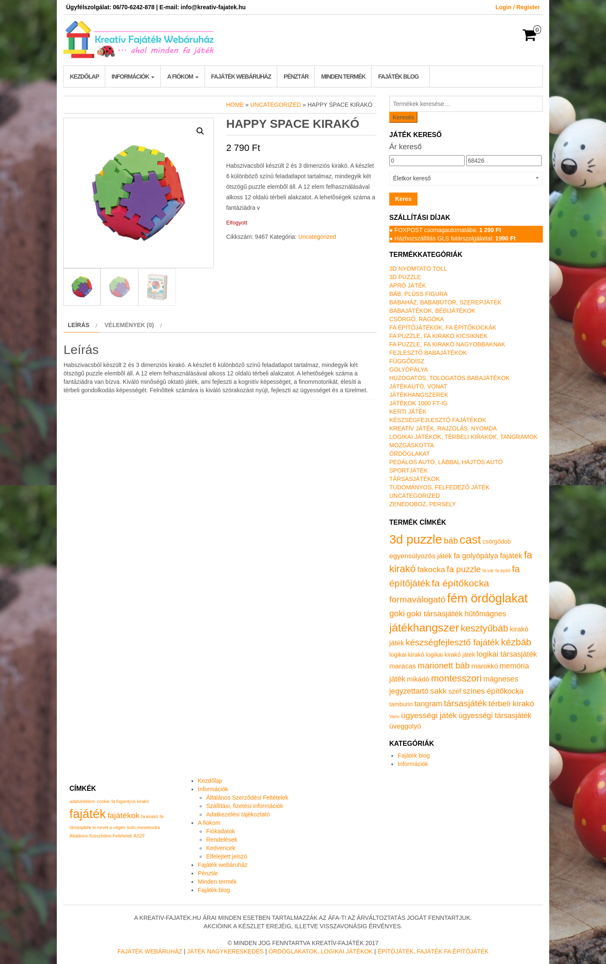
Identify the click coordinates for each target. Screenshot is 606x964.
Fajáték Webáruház (149, 951)
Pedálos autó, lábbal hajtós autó (445, 462)
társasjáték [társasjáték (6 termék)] (465, 703)
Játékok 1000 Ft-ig (418, 403)
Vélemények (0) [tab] (129, 325)
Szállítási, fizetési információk (244, 806)
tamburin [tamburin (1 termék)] (401, 704)
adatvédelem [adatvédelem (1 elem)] (82, 801)
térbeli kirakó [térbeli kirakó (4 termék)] (511, 703)
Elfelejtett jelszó (226, 856)
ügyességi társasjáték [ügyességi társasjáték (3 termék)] (495, 715)
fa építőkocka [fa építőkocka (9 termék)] (460, 583)
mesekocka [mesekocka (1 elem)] (148, 827)
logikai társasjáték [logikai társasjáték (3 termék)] (507, 654)
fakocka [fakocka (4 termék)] (431, 569)
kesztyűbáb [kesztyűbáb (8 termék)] (484, 628)
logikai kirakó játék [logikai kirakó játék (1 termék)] (450, 654)
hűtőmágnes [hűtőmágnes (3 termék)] (485, 614)
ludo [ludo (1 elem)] (131, 827)
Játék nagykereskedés (225, 951)
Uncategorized (275, 104)
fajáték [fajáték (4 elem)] (87, 814)
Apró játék (407, 285)
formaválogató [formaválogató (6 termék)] (417, 599)
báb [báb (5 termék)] (451, 540)
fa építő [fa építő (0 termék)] (502, 570)
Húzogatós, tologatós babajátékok (449, 378)
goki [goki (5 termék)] (397, 613)
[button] (200, 131)
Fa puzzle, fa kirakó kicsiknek (438, 336)
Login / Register (517, 7)
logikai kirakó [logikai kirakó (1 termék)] (406, 654)
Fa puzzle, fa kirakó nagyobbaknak (447, 344)
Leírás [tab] (78, 325)
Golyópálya (408, 369)
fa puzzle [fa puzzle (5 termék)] (464, 569)
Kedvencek (220, 848)
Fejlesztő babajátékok (428, 352)
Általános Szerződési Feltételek (247, 797)
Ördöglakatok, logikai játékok (320, 951)
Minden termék (343, 76)
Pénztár (296, 76)
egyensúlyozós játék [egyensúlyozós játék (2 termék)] (420, 556)
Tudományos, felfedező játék (439, 487)
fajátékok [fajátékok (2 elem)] (123, 815)
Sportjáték (408, 470)
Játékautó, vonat (418, 386)
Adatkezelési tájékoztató (238, 814)
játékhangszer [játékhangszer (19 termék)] (424, 627)
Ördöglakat (409, 453)
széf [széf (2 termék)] (455, 691)
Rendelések (221, 839)
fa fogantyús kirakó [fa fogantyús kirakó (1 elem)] (130, 801)
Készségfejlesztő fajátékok (437, 420)
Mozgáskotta (411, 445)
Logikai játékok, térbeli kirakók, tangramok (463, 436)
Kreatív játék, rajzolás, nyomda (443, 428)
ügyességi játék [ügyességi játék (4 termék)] (429, 715)
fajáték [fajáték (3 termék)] (511, 556)
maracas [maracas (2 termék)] (402, 666)
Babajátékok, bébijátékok (432, 310)
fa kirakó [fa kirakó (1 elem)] (149, 816)
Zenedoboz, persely (422, 504)
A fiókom (182, 76)
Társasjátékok (414, 478)
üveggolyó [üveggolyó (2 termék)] (405, 726)
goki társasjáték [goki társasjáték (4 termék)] (435, 613)
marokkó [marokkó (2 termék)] (484, 666)
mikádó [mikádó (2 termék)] (418, 679)
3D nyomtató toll (418, 268)
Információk (133, 76)
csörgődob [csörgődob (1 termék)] (497, 541)
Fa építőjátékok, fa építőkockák (442, 327)
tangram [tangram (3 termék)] (428, 704)
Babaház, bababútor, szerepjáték (445, 302)
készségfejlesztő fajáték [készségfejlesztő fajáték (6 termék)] (453, 642)
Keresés (403, 117)
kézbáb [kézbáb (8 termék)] (516, 642)
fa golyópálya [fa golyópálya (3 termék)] (476, 556)
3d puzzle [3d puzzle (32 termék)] (415, 539)
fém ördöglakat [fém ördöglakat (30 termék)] (487, 598)
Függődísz (406, 361)
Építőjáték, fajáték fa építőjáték (433, 951)
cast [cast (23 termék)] (470, 539)
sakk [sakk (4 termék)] (438, 691)
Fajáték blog (398, 76)
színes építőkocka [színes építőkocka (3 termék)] (493, 691)
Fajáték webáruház (241, 76)
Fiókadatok (220, 831)
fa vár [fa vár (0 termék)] (488, 570)
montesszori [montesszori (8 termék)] (456, 678)
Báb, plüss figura (418, 294)
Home (235, 104)
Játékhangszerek (418, 394)
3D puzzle (405, 277)
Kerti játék (407, 411)
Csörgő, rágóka (416, 319)
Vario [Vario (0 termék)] (394, 716)
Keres (403, 198)
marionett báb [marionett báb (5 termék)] (443, 665)
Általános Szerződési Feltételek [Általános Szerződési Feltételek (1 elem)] (100, 835)
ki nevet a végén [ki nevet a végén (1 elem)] (109, 827)
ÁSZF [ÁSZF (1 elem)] (139, 835)
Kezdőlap (84, 76)
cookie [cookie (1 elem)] (103, 801)
